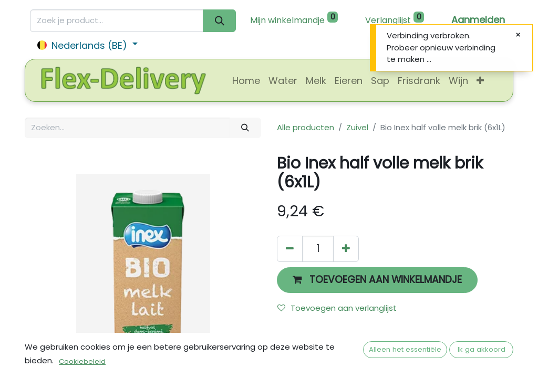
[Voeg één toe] (346, 248)
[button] (480, 80)
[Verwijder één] (290, 248)
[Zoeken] (219, 20)
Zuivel (357, 127)
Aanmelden (478, 19)
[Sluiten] (518, 35)
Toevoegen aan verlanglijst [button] (337, 307)
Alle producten (305, 127)
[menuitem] (246, 80)
